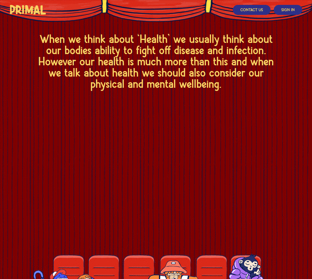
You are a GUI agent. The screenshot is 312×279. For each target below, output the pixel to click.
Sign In (288, 10)
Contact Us (251, 10)
